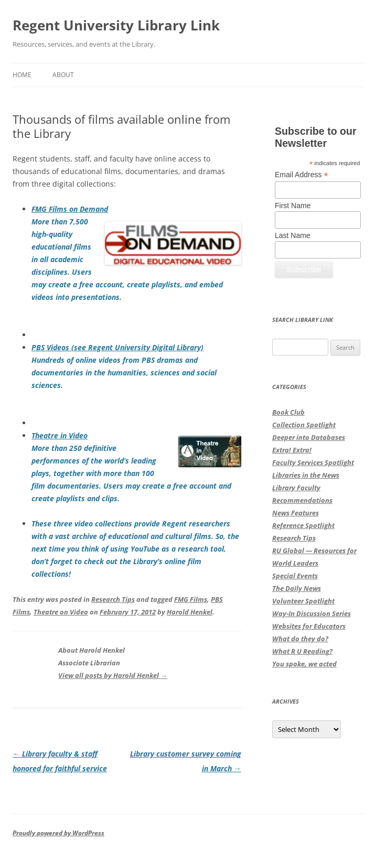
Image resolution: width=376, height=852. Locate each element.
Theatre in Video (59, 435)
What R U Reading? (302, 651)
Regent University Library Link (116, 25)
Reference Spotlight (303, 525)
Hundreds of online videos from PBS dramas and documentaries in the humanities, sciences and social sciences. (124, 372)
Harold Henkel (189, 612)
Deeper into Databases (308, 437)
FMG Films (190, 599)
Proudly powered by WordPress (58, 832)
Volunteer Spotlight (303, 601)
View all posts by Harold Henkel (112, 675)
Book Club (288, 412)
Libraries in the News (305, 475)
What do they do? (300, 638)
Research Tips (113, 599)
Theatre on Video (61, 612)
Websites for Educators (309, 626)
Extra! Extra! (291, 450)
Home (22, 74)
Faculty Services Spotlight (313, 462)
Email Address (301, 175)
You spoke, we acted (304, 663)
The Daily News (296, 588)
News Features (295, 512)
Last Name (292, 235)
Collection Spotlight (304, 424)
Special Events (295, 575)
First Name (292, 205)
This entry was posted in (52, 599)
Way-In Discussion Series (311, 613)
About (63, 74)
